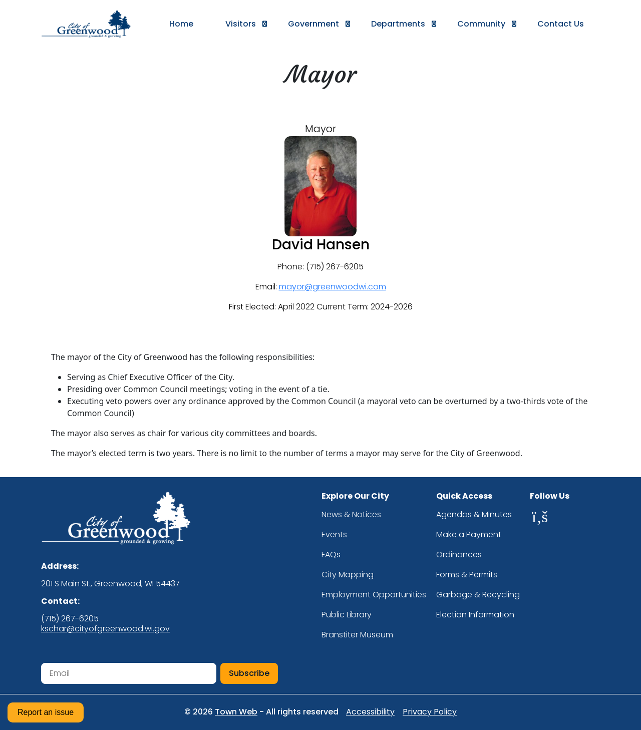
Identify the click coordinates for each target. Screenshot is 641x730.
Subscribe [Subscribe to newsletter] (249, 673)
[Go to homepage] (93, 24)
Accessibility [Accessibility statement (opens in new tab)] (370, 711)
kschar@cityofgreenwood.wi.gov (105, 628)
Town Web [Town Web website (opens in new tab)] (236, 711)
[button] (240, 24)
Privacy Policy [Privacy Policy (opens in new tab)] (430, 711)
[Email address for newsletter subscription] (128, 673)
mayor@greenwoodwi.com (332, 286)
